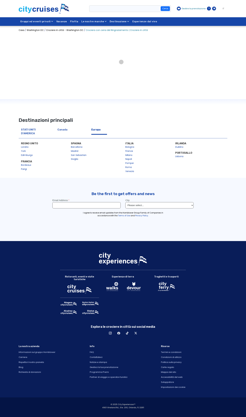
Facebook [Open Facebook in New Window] (118, 333)
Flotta (74, 21)
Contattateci (96, 357)
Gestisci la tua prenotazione (104, 367)
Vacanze (61, 21)
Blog (21, 367)
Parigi (24, 169)
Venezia (129, 171)
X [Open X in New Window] (135, 333)
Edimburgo (27, 155)
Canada (62, 129)
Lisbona (179, 156)
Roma (128, 167)
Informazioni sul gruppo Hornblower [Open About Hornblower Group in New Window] (37, 352)
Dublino (179, 147)
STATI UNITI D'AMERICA (28, 131)
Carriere (23, 357)
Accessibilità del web (172, 377)
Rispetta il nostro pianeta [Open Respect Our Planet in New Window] (31, 362)
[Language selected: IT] (222, 8)
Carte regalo (167, 367)
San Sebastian (78, 155)
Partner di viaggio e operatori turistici (108, 377)
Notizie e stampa (98, 362)
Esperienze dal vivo (145, 21)
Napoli (128, 159)
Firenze (129, 151)
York (23, 151)
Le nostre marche (94, 21)
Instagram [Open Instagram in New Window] (110, 333)
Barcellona (76, 147)
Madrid (74, 151)
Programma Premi (99, 372)
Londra (24, 147)
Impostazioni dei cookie (173, 387)
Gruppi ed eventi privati (36, 21)
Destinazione (120, 21)
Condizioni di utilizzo (171, 357)
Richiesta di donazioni (30, 372)
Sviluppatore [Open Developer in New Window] (167, 382)
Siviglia (74, 159)
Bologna (129, 147)
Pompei (129, 163)
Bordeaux (26, 165)
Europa (96, 129)
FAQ (92, 352)
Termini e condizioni (171, 352)
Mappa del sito (168, 372)
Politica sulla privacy (171, 362)
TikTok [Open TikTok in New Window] (127, 333)
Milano (128, 155)
